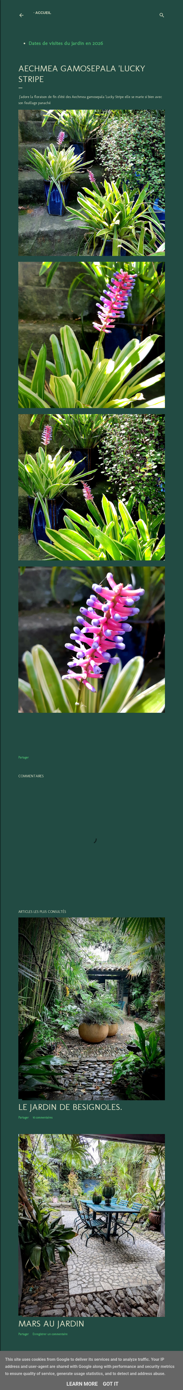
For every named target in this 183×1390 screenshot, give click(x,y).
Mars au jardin (51, 1323)
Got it (111, 1384)
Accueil (43, 13)
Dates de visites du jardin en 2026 (66, 43)
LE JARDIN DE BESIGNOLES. (70, 1107)
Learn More (82, 1384)
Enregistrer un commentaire (50, 1334)
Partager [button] (23, 757)
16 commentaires (42, 1117)
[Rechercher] (162, 14)
